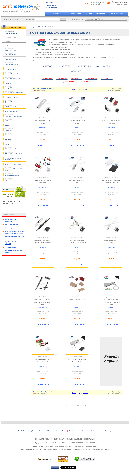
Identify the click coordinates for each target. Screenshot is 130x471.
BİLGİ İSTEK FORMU (118, 14)
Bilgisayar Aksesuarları (12, 174)
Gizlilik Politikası (85, 449)
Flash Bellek (9, 44)
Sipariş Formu (32, 431)
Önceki (74, 89)
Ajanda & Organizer (11, 68)
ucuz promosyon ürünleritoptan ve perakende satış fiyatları (16, 11)
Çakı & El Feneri (10, 101)
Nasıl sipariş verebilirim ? (12, 224)
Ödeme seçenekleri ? (11, 228)
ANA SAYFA (55, 14)
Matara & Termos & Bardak (13, 73)
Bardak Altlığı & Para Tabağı (13, 153)
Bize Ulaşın (108, 431)
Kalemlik (9, 134)
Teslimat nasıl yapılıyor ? (12, 247)
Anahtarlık (9, 82)
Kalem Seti (9, 129)
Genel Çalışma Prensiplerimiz (78, 431)
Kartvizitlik (9, 138)
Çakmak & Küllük (10, 106)
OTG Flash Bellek (10, 58)
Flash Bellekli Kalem (11, 63)
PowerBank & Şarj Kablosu (13, 115)
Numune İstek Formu (45, 431)
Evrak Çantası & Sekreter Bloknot (13, 158)
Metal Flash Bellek (11, 49)
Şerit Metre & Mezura (11, 96)
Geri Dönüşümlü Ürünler (12, 78)
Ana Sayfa (49, 2)
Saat (9, 120)
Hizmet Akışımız (51, 5)
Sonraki (85, 89)
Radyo (9, 143)
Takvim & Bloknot (10, 148)
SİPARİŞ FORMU (76, 14)
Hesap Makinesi (10, 87)
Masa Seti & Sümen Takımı (13, 163)
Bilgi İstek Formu (61, 431)
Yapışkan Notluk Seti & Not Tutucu (13, 169)
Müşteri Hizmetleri (52, 7)
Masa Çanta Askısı (11, 110)
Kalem (9, 124)
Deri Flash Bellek (10, 54)
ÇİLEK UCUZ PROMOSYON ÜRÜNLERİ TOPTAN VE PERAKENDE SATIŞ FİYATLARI (65, 439)
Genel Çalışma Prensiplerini (71, 449)
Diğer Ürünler (9, 179)
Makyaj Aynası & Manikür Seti (14, 92)
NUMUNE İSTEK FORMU (97, 14)
